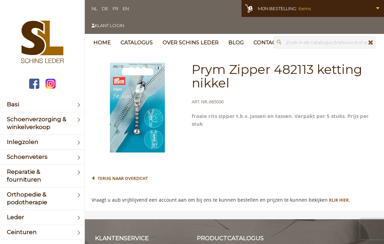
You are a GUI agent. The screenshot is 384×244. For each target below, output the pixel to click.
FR (115, 8)
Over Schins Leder (190, 42)
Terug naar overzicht (123, 178)
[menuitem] (42, 104)
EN (126, 8)
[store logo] (42, 42)
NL (94, 8)
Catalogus (136, 42)
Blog (236, 42)
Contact (266, 42)
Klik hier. (339, 200)
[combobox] (325, 42)
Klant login (109, 25)
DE (105, 8)
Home (102, 42)
